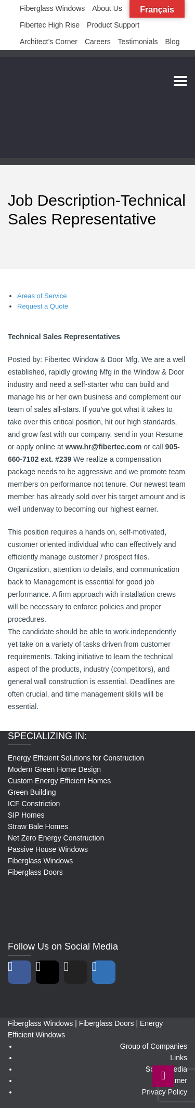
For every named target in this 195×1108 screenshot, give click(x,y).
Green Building (32, 792)
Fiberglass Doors (35, 872)
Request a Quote (42, 306)
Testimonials (138, 41)
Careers (98, 41)
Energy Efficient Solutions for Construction (76, 758)
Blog (172, 41)
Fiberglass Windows (52, 8)
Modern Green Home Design (54, 769)
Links (178, 1057)
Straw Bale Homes (38, 826)
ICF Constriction (34, 803)
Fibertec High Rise (50, 25)
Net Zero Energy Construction (56, 838)
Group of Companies (153, 1046)
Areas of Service (42, 296)
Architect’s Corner (48, 41)
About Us (107, 8)
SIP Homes (26, 815)
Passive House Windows (48, 849)
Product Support (113, 25)
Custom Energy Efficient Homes (59, 781)
